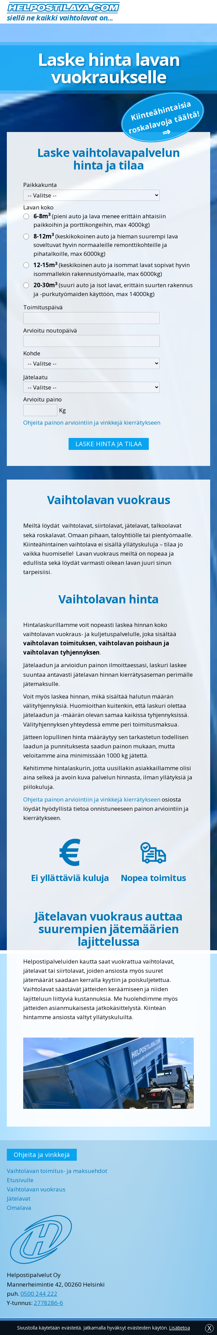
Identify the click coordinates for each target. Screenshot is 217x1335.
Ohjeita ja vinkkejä (42, 1154)
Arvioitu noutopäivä (50, 330)
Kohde (31, 353)
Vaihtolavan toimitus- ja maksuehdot (57, 1171)
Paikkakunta (40, 185)
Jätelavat (18, 1198)
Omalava (19, 1208)
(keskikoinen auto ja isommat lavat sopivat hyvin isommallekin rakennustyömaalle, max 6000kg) (111, 269)
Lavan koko (38, 207)
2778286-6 (48, 1303)
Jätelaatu (35, 377)
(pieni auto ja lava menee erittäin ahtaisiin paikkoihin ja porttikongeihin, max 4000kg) (99, 220)
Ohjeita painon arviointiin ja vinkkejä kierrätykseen (91, 422)
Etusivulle (20, 1180)
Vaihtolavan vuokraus (36, 1189)
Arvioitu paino (42, 399)
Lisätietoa (179, 1327)
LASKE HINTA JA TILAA (108, 443)
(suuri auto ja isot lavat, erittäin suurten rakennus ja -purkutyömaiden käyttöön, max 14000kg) (113, 289)
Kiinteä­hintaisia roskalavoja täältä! (163, 117)
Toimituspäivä (43, 307)
